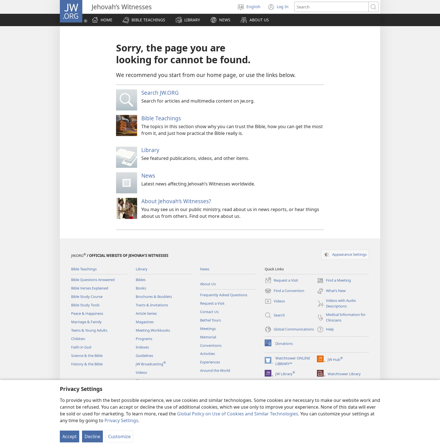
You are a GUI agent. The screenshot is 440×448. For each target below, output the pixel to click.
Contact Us (209, 311)
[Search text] (331, 7)
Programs (144, 338)
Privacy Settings (121, 420)
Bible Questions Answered (93, 279)
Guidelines (144, 355)
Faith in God (81, 347)
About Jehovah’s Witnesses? (176, 201)
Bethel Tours (210, 320)
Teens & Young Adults (89, 330)
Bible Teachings (161, 118)
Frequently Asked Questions (223, 294)
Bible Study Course (87, 296)
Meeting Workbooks (153, 330)
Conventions (210, 345)
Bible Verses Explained (89, 288)
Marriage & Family (86, 321)
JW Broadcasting (151, 363)
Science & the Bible (87, 355)
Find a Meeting (334, 280)
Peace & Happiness (87, 313)
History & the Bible (87, 363)
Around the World (215, 370)
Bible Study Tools (85, 304)
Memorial (208, 337)
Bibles (141, 279)
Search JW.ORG (160, 92)
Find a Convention (284, 291)
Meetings (208, 328)
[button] (144, 20)
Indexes (142, 347)
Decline (92, 436)
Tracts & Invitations (152, 304)
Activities (207, 353)
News (148, 175)
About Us (208, 283)
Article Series (146, 313)
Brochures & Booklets (154, 296)
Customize (119, 436)
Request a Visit (212, 303)
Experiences (210, 362)
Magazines (145, 321)
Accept (69, 436)
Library (150, 150)
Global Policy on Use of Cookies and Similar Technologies (237, 414)
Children (78, 338)
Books (141, 288)
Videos (141, 372)
